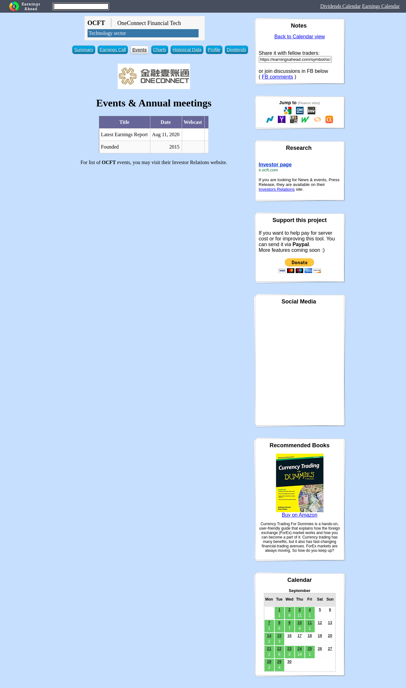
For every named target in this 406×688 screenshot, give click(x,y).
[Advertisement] (154, 214)
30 (289, 661)
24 (300, 649)
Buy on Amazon (299, 515)
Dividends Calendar (340, 6)
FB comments (277, 77)
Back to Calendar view (299, 36)
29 (279, 661)
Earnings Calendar (381, 6)
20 (330, 636)
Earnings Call (113, 50)
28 (269, 661)
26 (320, 649)
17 (300, 636)
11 (310, 623)
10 (300, 623)
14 (269, 636)
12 (320, 623)
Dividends (236, 50)
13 (330, 623)
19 (320, 636)
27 (330, 649)
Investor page (275, 164)
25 (310, 649)
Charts (159, 50)
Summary (83, 50)
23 (289, 649)
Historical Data (187, 50)
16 (289, 636)
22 (279, 649)
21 (269, 649)
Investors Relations (277, 189)
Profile (214, 50)
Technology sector (107, 33)
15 (279, 636)
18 (310, 636)
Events (139, 50)
